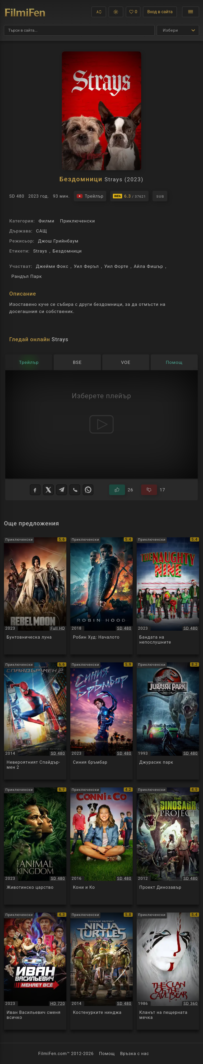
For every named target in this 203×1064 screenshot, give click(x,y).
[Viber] (75, 489)
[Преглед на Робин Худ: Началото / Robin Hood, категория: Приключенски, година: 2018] (101, 595)
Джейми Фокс (52, 266)
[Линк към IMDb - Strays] (129, 196)
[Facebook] (35, 489)
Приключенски (77, 221)
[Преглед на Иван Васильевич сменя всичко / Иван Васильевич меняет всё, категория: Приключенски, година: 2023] (35, 971)
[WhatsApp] (88, 489)
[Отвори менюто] (190, 12)
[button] (98, 12)
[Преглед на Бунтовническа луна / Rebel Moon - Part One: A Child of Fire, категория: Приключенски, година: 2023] (35, 595)
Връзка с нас (134, 1053)
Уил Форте (116, 266)
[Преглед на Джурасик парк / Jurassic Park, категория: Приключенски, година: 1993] (168, 721)
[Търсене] (79, 30)
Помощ (107, 1053)
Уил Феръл (86, 266)
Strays (40, 251)
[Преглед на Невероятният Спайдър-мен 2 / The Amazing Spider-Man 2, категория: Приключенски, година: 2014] (35, 721)
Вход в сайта (160, 11)
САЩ (41, 231)
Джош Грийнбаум (58, 241)
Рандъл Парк (26, 276)
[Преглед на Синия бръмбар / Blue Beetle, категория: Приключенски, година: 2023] (101, 721)
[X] (48, 489)
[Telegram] (61, 489)
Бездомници (67, 251)
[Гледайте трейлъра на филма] (90, 196)
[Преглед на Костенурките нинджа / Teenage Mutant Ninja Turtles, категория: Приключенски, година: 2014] (101, 971)
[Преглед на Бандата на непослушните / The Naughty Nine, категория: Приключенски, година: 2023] (168, 595)
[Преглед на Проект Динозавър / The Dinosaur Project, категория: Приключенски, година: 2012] (168, 846)
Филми (46, 221)
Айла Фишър (148, 266)
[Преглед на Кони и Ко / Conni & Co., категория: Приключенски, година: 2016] (101, 846)
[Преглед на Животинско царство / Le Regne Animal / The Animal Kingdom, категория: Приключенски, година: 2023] (35, 846)
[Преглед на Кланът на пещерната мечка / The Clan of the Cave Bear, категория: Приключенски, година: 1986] (168, 971)
